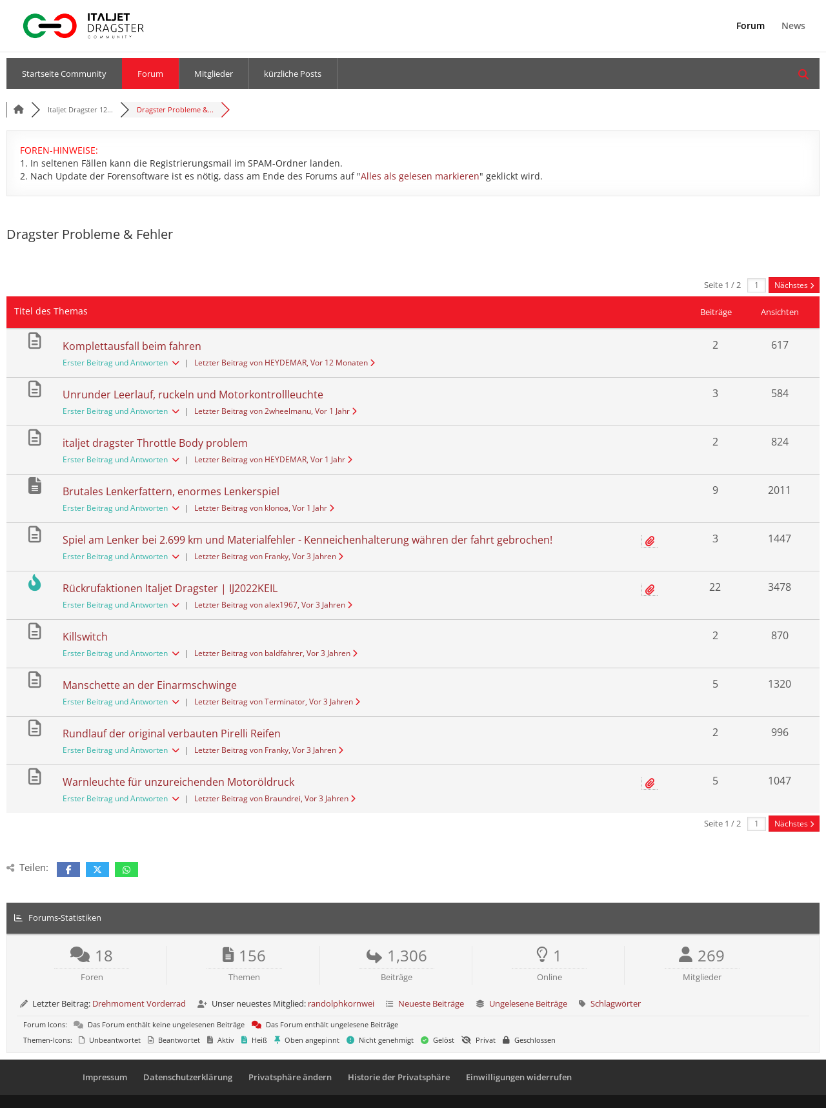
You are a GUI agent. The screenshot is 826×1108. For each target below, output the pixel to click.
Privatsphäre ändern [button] (290, 1077)
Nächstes (794, 285)
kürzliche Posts (292, 73)
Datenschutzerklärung (187, 1077)
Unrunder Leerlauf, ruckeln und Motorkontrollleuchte (193, 394)
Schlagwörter (615, 1003)
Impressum (105, 1077)
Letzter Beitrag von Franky (268, 556)
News (793, 26)
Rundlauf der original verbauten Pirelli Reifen (172, 733)
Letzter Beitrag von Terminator (277, 701)
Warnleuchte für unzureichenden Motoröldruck (178, 782)
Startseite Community (64, 73)
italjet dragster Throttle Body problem (155, 443)
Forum (750, 26)
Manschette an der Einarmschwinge (150, 685)
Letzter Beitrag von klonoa (264, 507)
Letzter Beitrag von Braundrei (275, 798)
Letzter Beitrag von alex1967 (273, 604)
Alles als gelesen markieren (420, 176)
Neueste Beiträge (431, 1003)
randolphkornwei (341, 1003)
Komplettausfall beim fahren (132, 346)
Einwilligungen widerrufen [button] (519, 1077)
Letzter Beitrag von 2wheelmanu (275, 410)
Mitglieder (213, 73)
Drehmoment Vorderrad (139, 1003)
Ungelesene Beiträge (528, 1003)
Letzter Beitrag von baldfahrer (276, 653)
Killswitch (85, 637)
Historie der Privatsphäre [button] (399, 1077)
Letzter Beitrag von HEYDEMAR (284, 362)
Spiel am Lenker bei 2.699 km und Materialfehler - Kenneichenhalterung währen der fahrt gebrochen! (307, 540)
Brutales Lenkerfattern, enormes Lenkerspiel (171, 491)
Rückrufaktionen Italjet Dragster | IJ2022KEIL (170, 588)
